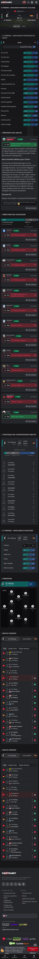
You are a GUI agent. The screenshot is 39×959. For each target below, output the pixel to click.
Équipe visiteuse (24, 648)
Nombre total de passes (8, 106)
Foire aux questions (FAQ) (10, 897)
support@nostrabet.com (10, 929)
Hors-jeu (3, 88)
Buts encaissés (8, 568)
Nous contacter (9, 910)
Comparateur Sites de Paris (29, 902)
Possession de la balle (8, 93)
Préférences (33, 952)
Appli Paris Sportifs (28, 899)
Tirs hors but (5, 57)
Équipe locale (12, 648)
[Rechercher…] (28, 2)
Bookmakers (14, 956)
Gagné (6, 550)
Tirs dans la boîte (6, 70)
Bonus (34, 956)
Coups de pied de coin (8, 84)
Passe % (3, 115)
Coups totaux (5, 62)
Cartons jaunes (5, 97)
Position (6, 545)
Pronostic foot (5, 956)
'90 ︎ (34, 47)
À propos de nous (9, 893)
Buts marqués (8, 563)
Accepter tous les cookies (33, 949)
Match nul (7, 554)
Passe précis (5, 111)
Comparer (24, 956)
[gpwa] (17, 938)
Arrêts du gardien (6, 102)
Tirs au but (4, 53)
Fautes (3, 79)
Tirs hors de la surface (8, 75)
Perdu (6, 559)
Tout (4, 648)
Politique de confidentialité (8, 906)
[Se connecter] (32, 2)
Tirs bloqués (5, 66)
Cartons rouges (6, 124)
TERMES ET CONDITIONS (8, 901)
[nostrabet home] (9, 873)
